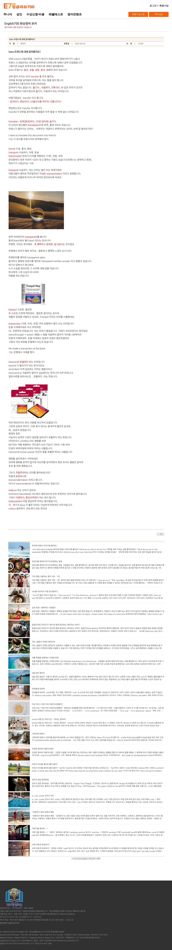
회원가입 (164, 5)
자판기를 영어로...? (39, 829)
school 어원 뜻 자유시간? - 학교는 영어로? (49, 719)
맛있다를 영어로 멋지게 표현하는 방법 (47, 561)
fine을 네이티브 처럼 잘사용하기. (45, 591)
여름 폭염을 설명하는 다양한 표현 (45, 658)
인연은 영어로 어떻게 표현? (43, 749)
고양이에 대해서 (38, 734)
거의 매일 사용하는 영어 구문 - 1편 (46, 576)
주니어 (7, 14)
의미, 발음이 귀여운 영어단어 (43, 642)
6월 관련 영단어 (38, 673)
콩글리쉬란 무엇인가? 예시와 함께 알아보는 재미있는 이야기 (56, 625)
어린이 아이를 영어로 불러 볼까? (45, 764)
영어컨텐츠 (74, 14)
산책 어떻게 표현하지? (41, 845)
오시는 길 (37, 917)
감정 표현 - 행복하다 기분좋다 (44, 608)
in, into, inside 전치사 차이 (43, 796)
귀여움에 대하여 (38, 689)
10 (96, 859)
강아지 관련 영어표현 (40, 780)
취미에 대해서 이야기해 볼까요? (44, 546)
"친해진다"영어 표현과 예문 (43, 812)
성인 (19, 14)
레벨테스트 (56, 14)
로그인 (153, 5)
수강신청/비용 (35, 14)
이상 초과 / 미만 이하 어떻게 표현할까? (47, 704)
